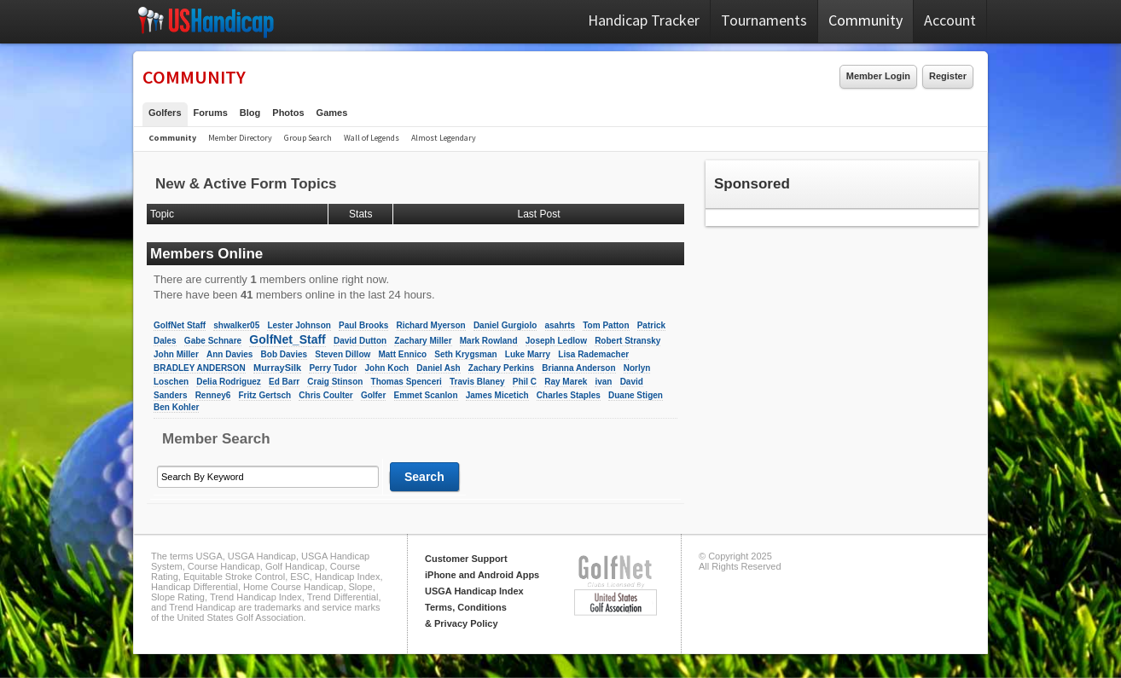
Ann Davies (229, 354)
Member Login (878, 76)
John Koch (387, 368)
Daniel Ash (438, 368)
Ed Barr (284, 381)
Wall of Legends (371, 137)
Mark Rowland (489, 340)
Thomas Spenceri (406, 381)
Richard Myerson (431, 325)
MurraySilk (277, 367)
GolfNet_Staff (287, 339)
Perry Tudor (333, 368)
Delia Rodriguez (228, 381)
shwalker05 (236, 325)
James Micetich (497, 395)
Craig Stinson (335, 381)
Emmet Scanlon (426, 395)
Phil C (525, 381)
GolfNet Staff (180, 325)
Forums (211, 112)
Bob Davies (284, 354)
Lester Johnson (298, 325)
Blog (250, 112)
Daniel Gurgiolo (505, 325)
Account (950, 20)
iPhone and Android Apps (482, 575)
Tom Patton (606, 325)
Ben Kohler (176, 407)
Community (865, 20)
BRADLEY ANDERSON (200, 368)
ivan (603, 381)
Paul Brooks (363, 325)
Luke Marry (527, 354)
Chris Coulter (325, 395)
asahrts (560, 325)
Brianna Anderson (578, 368)
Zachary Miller (422, 340)
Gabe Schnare (212, 340)
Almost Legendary (443, 137)
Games (332, 112)
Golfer (373, 395)
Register (948, 76)
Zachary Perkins (501, 368)
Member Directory (240, 137)
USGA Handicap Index (474, 591)
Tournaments (764, 20)
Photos (288, 112)
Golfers (165, 112)
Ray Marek (565, 381)
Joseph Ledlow (556, 340)
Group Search (308, 137)
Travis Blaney (477, 381)
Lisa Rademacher (593, 354)
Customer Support (466, 558)
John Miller (176, 354)
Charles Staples (569, 395)
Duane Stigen (635, 395)
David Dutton (360, 340)
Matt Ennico (402, 354)
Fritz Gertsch (265, 395)
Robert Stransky (627, 340)
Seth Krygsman (465, 354)
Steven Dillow (342, 354)
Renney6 (213, 395)
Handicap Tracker (644, 20)
